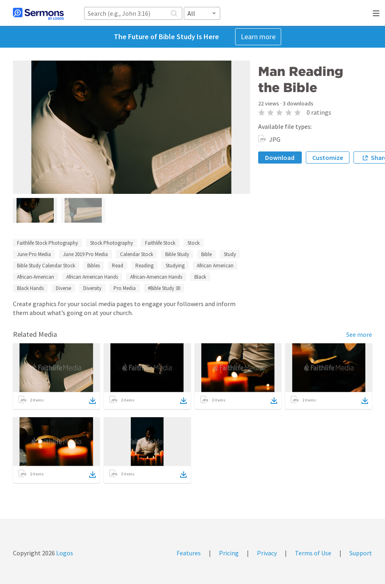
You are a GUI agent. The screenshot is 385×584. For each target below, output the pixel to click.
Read (117, 265)
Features (189, 553)
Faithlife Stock (160, 242)
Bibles (93, 265)
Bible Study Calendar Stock (46, 265)
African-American (35, 276)
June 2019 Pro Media (85, 254)
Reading (144, 265)
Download (280, 157)
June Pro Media (34, 254)
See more (359, 334)
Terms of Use (313, 553)
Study (230, 254)
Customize (327, 157)
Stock (193, 242)
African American (215, 265)
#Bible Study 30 (164, 288)
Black (200, 276)
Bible (206, 254)
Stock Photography (111, 242)
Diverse (63, 288)
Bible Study (177, 254)
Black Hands (30, 288)
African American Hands (92, 276)
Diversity (92, 288)
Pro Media (125, 288)
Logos (64, 553)
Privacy (267, 553)
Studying (175, 265)
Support (360, 553)
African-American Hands (156, 276)
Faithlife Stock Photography (47, 242)
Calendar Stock (136, 254)
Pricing (229, 553)
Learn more (258, 36)
